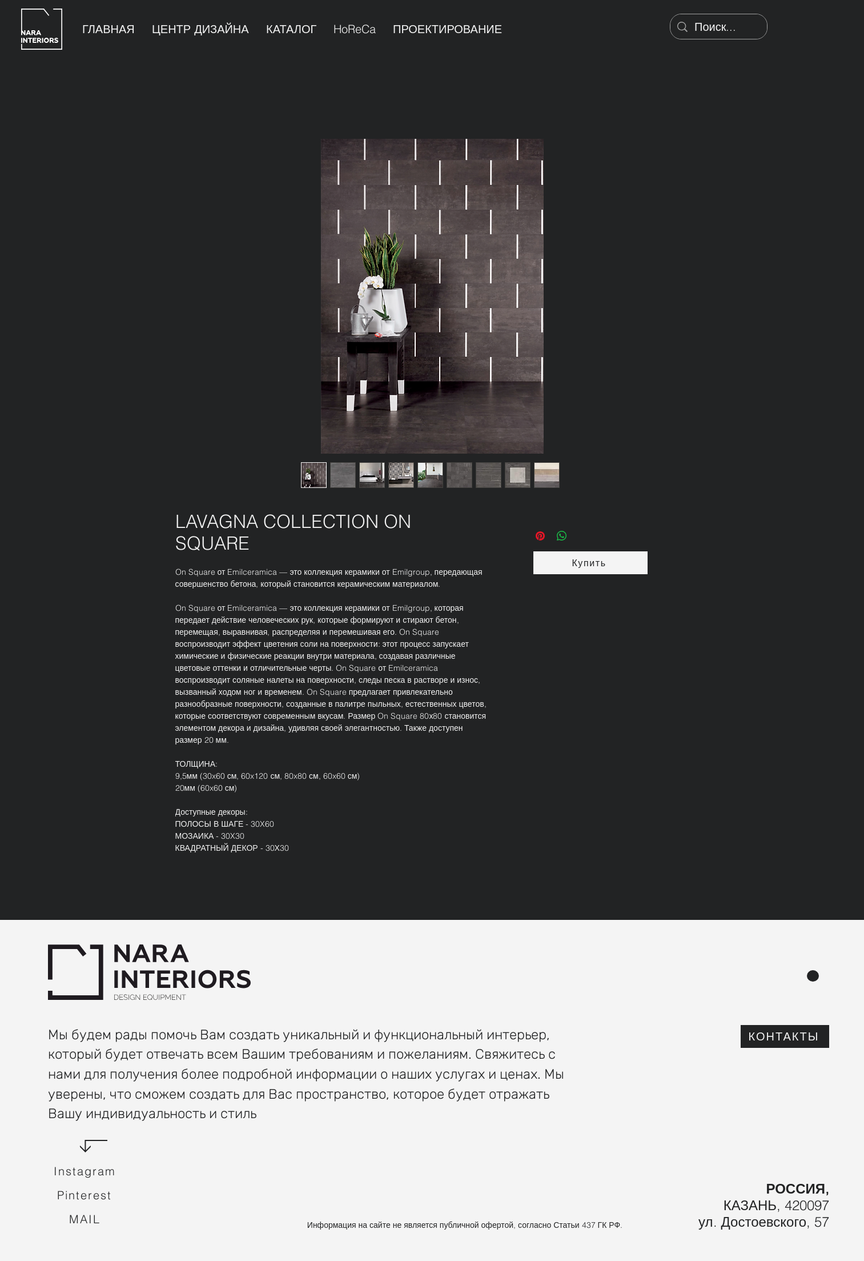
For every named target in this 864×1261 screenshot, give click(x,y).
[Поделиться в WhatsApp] (562, 536)
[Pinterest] (85, 1195)
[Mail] (85, 1219)
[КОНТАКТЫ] (785, 1036)
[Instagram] (85, 1171)
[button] (590, 562)
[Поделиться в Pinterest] (540, 536)
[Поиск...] (718, 26)
